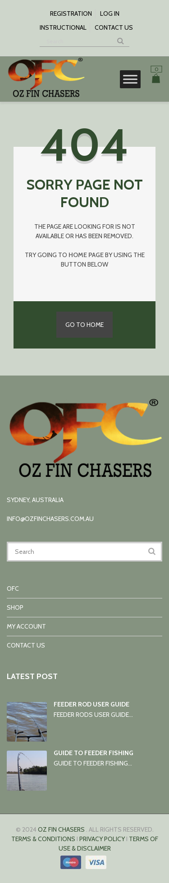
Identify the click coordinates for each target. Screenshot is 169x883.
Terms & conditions (43, 839)
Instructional (63, 27)
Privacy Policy (102, 839)
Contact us (114, 27)
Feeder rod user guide (91, 704)
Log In (109, 13)
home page (86, 255)
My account (26, 626)
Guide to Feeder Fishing (93, 753)
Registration (71, 13)
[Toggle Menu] (130, 79)
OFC (13, 588)
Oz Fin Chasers (61, 829)
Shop (15, 607)
